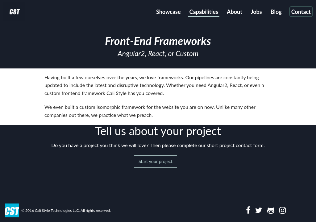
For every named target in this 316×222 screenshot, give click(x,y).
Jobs (256, 11)
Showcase (168, 11)
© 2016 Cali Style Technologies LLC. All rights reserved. (66, 210)
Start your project (156, 161)
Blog (276, 11)
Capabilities (203, 11)
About (234, 11)
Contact (301, 11)
